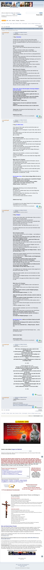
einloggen (12, 12)
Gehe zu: (30, 415)
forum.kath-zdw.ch (5, 538)
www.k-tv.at (6, 486)
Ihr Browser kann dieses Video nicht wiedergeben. (22, 433)
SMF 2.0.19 (17, 564)
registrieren (18, 12)
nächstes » (41, 25)
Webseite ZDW (15, 7)
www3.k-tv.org (6, 484)
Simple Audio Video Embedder (22, 565)
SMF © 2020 (22, 564)
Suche (2, 449)
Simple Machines (26, 564)
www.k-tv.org (6, 485)
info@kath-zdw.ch (6, 535)
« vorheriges (37, 25)
